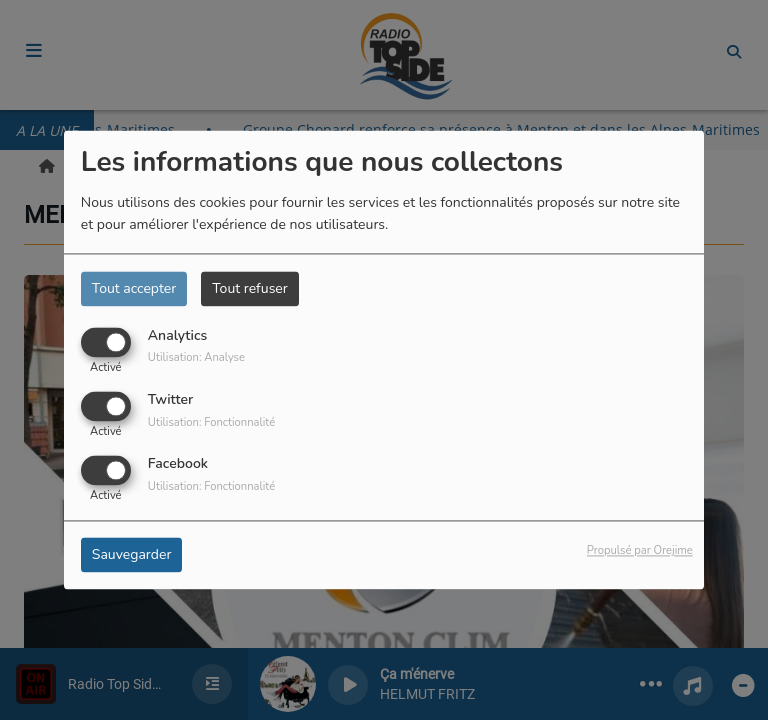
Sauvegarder (132, 555)
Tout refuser (250, 288)
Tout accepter (134, 288)
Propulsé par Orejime (640, 551)
